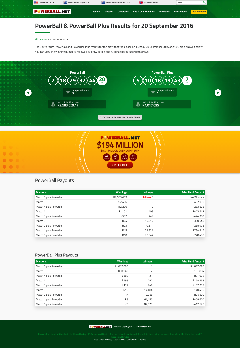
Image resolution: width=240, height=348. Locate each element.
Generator (123, 11)
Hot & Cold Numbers (144, 11)
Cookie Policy (119, 339)
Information (180, 11)
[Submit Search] (204, 2)
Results (96, 11)
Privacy (108, 339)
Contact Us (132, 339)
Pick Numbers (199, 11)
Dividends (164, 11)
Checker (109, 11)
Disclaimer (99, 339)
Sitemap (142, 339)
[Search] (191, 2)
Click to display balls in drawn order (120, 117)
